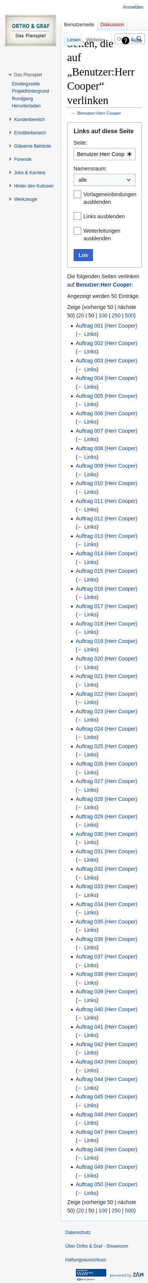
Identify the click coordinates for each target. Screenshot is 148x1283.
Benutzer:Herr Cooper (99, 112)
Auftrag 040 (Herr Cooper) (106, 1009)
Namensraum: (90, 168)
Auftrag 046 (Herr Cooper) (106, 1114)
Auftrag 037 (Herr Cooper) (106, 957)
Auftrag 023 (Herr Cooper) (106, 711)
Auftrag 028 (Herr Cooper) (106, 799)
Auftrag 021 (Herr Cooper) (106, 676)
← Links (87, 334)
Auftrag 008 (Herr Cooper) (106, 448)
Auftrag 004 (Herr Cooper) (106, 378)
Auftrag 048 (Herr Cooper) (106, 1149)
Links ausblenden (104, 216)
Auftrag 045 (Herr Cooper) (106, 1097)
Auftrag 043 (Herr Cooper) (106, 1062)
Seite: (80, 143)
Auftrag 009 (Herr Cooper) (106, 466)
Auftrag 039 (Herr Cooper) (106, 991)
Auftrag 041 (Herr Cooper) (106, 1027)
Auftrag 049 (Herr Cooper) (106, 1167)
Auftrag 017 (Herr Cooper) (106, 606)
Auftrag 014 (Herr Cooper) (106, 553)
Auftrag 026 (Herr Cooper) (106, 764)
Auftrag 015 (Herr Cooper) (106, 571)
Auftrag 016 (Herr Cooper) (106, 589)
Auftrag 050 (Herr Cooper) (106, 1184)
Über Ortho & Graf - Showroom (96, 1246)
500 (129, 315)
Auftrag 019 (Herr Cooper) (106, 641)
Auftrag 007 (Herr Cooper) (106, 431)
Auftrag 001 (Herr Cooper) (106, 326)
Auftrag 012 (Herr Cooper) (106, 518)
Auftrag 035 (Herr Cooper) (106, 922)
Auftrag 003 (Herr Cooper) (106, 361)
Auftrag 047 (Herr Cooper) (106, 1132)
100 (103, 315)
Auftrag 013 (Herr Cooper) (106, 536)
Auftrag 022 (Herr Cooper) (106, 694)
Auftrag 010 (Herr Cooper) (106, 483)
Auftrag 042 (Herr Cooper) (106, 1044)
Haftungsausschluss (85, 1260)
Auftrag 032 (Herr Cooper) (106, 869)
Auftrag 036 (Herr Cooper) (106, 939)
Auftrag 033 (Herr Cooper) (106, 886)
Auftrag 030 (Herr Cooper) (106, 834)
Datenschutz (78, 1232)
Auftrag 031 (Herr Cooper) (106, 851)
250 (116, 315)
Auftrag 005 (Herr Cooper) (106, 396)
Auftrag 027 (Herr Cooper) (106, 781)
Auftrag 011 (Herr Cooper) (106, 501)
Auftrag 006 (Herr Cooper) (106, 413)
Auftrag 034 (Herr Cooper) (106, 904)
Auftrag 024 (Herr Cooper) (106, 729)
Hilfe (136, 41)
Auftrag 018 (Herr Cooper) (106, 624)
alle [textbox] (83, 180)
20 (81, 315)
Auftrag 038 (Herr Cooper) (106, 974)
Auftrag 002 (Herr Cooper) (106, 343)
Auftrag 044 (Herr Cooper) (106, 1079)
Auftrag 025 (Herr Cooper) (106, 746)
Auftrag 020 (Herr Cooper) (106, 659)
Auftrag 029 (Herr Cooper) (106, 816)
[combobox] (104, 154)
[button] (28, 74)
